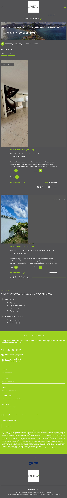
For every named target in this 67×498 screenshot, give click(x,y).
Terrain (14, 308)
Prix (3, 54)
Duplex (14, 311)
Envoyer (9, 426)
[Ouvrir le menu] (65, 7)
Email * (5, 387)
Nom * (4, 369)
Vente (31, 27)
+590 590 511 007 (13, 350)
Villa (13, 303)
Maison (60, 27)
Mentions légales (29, 494)
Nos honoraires (11, 494)
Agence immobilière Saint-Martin (14, 27)
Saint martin (50, 27)
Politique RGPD (50, 494)
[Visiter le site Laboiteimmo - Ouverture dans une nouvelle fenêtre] (33, 489)
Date (11, 54)
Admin (37, 494)
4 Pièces (15, 320)
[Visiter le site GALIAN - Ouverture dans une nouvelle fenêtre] (33, 463)
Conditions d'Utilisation (45, 448)
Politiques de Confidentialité (28, 448)
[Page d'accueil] (33, 7)
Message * (6, 404)
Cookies (57, 494)
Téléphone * (7, 396)
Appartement (18, 305)
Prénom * (6, 378)
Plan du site (20, 494)
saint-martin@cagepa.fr (14, 355)
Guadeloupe (39, 27)
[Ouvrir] (2, 7)
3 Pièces (15, 323)
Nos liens (42, 494)
